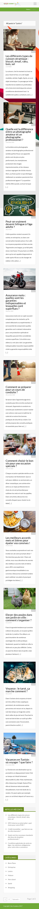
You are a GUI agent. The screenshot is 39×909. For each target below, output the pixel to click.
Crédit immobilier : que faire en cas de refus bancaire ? (20, 830)
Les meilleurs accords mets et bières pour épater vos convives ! (18, 540)
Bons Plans (12, 863)
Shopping (11, 887)
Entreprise (11, 867)
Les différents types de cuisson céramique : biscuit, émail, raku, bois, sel (19, 60)
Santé (10, 883)
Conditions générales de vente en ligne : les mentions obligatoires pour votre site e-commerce (20, 845)
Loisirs (10, 871)
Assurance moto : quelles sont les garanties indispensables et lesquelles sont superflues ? (16, 302)
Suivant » (15, 899)
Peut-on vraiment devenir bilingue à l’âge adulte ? (19, 224)
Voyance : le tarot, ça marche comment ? (18, 690)
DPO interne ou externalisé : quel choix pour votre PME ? (20, 824)
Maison (10, 875)
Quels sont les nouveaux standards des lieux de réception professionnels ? (20, 837)
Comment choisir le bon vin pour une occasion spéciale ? (19, 463)
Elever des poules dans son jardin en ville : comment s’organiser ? (19, 617)
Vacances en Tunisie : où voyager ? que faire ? (19, 761)
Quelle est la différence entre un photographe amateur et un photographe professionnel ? (19, 134)
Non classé (12, 879)
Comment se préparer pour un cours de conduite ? (18, 389)
